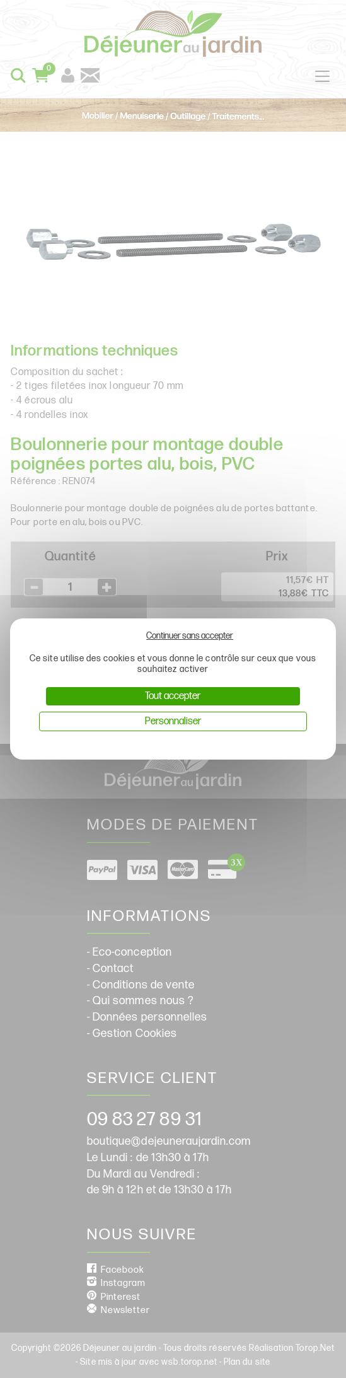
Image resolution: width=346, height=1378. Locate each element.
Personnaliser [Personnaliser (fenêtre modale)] (173, 721)
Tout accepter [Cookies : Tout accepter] (172, 696)
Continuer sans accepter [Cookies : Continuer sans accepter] (189, 635)
